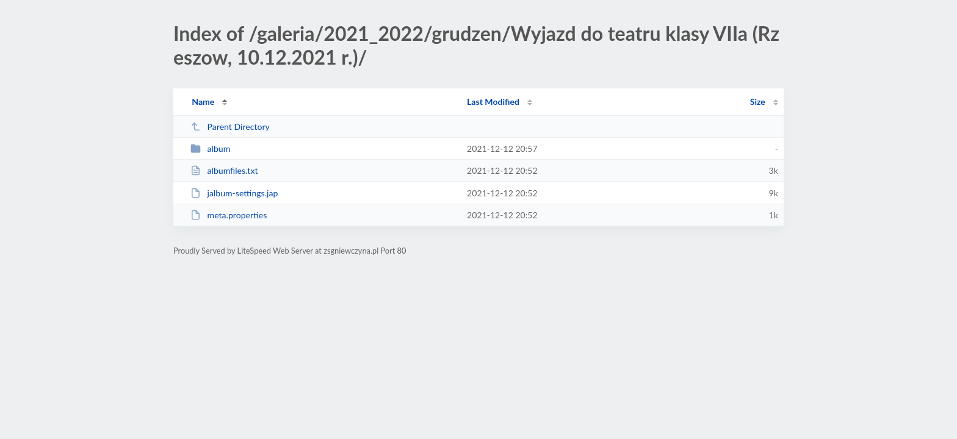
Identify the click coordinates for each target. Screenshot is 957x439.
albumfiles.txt (224, 170)
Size (757, 101)
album (210, 148)
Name (203, 101)
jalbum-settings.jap (234, 193)
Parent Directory (230, 126)
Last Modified (493, 101)
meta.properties (228, 215)
